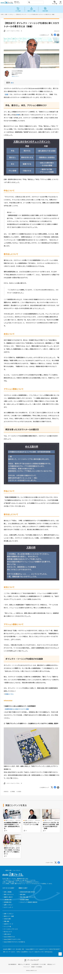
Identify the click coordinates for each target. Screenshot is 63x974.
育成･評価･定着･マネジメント (28, 898)
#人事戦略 (12, 792)
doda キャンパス (39, 953)
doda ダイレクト (43, 950)
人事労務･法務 (7, 900)
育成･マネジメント (9, 895)
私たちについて (8, 932)
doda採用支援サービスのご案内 (38, 965)
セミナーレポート (8, 908)
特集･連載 (6, 922)
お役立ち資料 (7, 920)
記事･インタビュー (9, 915)
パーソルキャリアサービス (11, 930)
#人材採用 (19, 792)
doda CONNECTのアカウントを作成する (14, 943)
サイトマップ (26, 968)
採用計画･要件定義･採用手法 (27, 893)
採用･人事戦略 (7, 893)
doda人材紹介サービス (32, 950)
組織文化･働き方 (8, 898)
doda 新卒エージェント (27, 953)
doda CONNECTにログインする (12, 940)
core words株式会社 (17, 71)
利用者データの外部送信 (36, 968)
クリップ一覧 (7, 927)
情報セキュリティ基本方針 (24, 965)
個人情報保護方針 (12, 965)
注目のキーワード (8, 925)
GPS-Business (48, 953)
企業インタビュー (8, 906)
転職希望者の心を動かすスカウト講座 (17, 709)
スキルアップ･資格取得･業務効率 (28, 903)
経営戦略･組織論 (24, 900)
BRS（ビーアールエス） (9, 953)
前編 (17, 115)
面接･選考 (22, 895)
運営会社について (51, 965)
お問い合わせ (7, 935)
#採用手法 (6, 792)
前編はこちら (9, 694)
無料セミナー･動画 (9, 917)
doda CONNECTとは (9, 938)
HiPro (18, 953)
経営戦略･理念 (7, 903)
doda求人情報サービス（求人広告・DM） (14, 950)
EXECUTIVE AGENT (54, 950)
